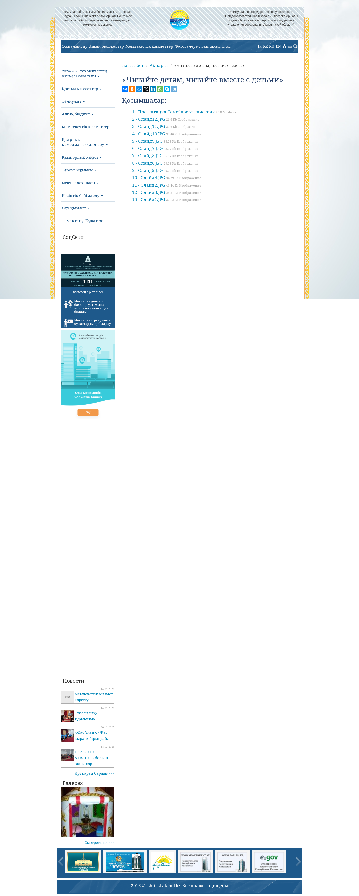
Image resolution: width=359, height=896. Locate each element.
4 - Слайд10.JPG (166, 134)
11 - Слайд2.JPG (166, 185)
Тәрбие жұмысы (79, 169)
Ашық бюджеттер (106, 46)
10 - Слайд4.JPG (166, 177)
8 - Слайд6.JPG (165, 163)
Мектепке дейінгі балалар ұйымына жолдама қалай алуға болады (86, 306)
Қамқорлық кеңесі (81, 157)
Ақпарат (159, 65)
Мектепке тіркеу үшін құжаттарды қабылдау (87, 323)
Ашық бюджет (77, 113)
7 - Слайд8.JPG (165, 155)
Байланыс (211, 46)
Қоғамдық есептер (82, 88)
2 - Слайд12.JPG (165, 119)
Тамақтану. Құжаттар (85, 220)
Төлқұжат (73, 101)
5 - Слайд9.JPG (165, 141)
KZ (265, 46)
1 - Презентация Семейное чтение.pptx (184, 112)
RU (271, 46)
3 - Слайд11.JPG (165, 126)
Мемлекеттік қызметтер (149, 46)
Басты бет (133, 65)
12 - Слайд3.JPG (166, 192)
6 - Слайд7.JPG (165, 148)
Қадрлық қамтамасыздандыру (85, 142)
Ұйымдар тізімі (88, 291)
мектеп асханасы (80, 182)
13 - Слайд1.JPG (166, 199)
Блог (226, 46)
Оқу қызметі (76, 207)
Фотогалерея (187, 46)
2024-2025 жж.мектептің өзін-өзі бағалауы (84, 73)
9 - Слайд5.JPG (165, 170)
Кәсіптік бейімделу (82, 195)
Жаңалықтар (75, 46)
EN (278, 46)
